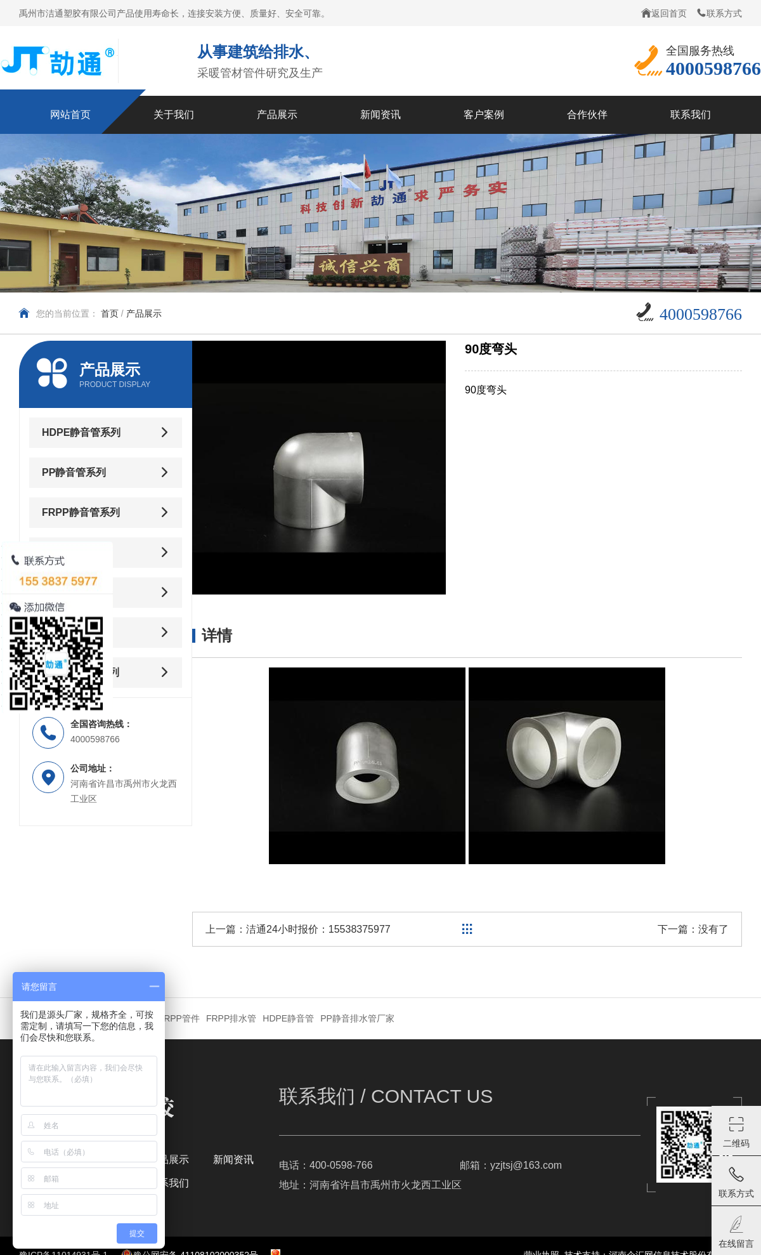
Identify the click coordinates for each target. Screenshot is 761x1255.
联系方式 (719, 13)
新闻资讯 (233, 1159)
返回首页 (664, 13)
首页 (110, 313)
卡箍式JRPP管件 (166, 1018)
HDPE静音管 (288, 1018)
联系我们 (168, 1183)
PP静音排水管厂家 (357, 1018)
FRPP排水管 (231, 1018)
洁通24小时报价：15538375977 (318, 929)
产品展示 (144, 313)
